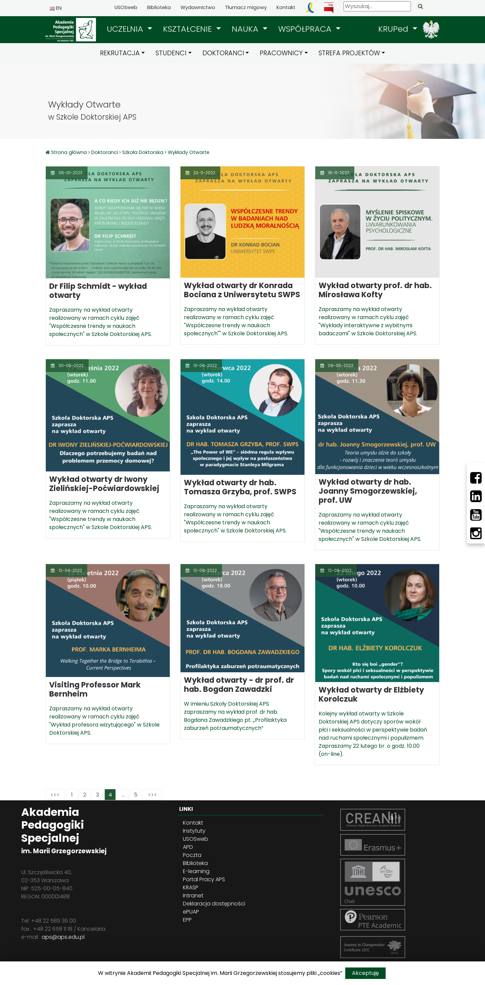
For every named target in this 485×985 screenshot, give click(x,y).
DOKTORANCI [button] (223, 53)
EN (56, 8)
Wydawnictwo (198, 7)
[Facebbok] (476, 478)
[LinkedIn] (476, 496)
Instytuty (194, 831)
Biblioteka (159, 7)
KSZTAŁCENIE (188, 28)
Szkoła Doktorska (142, 152)
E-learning (196, 871)
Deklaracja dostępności (214, 903)
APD (188, 847)
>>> (152, 795)
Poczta (192, 855)
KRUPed (394, 28)
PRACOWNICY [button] (281, 53)
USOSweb (126, 7)
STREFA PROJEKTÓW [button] (349, 53)
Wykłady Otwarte (188, 152)
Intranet (193, 895)
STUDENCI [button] (171, 53)
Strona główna (69, 152)
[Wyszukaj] (377, 6)
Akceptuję (365, 973)
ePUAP (191, 912)
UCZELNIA (126, 28)
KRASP (190, 887)
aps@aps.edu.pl (63, 937)
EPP (187, 920)
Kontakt (286, 7)
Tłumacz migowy (246, 7)
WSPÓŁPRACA (306, 28)
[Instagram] (476, 533)
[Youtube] (476, 515)
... (123, 795)
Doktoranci (104, 152)
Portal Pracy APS (204, 879)
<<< (55, 795)
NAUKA (246, 28)
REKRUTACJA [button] (120, 53)
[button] (129, 29)
